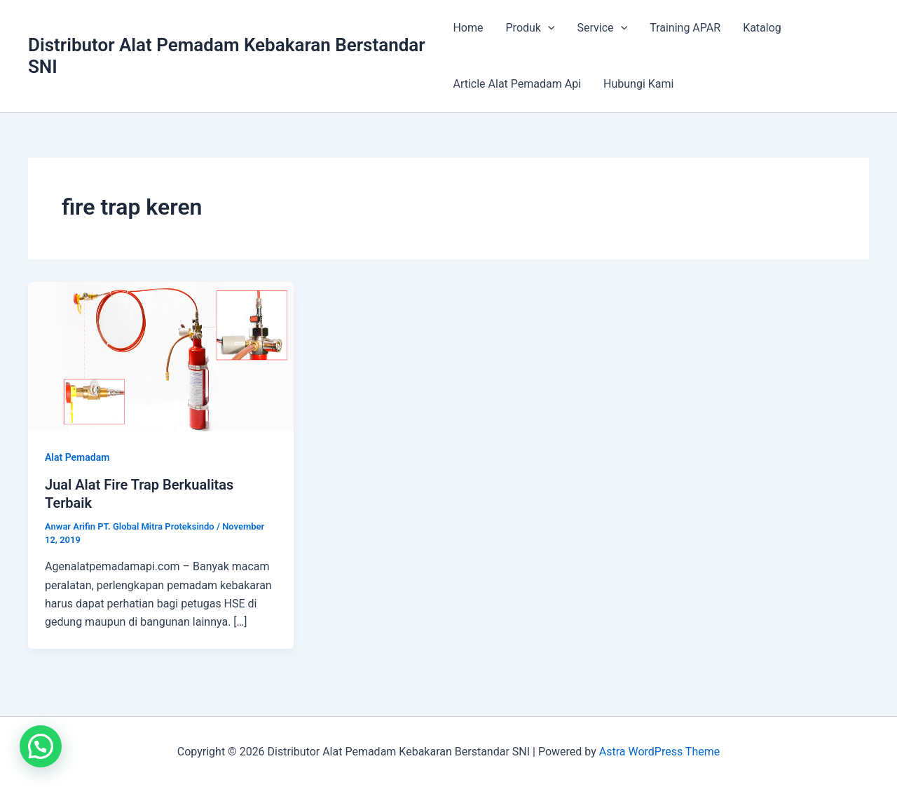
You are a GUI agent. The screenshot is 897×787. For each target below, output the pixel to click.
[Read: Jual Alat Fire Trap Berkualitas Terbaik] (161, 356)
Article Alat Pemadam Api (517, 83)
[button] (41, 746)
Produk (530, 28)
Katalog (762, 27)
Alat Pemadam (77, 457)
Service (602, 28)
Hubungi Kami (638, 83)
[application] (548, 28)
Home (468, 27)
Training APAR (685, 27)
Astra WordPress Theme (659, 751)
